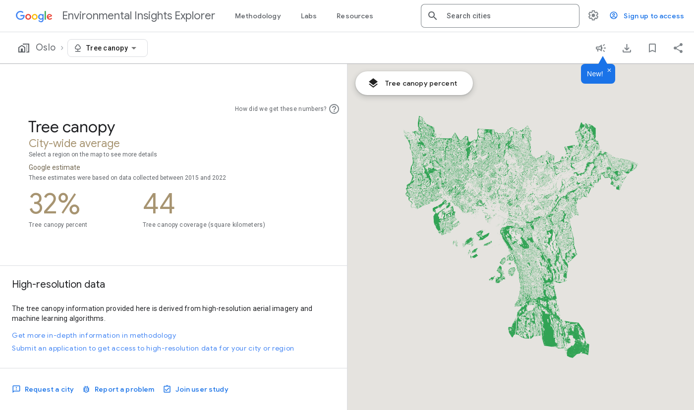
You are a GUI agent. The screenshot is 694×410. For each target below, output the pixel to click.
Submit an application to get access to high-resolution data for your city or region (153, 348)
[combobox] (509, 16)
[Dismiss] (609, 70)
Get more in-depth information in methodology (94, 335)
